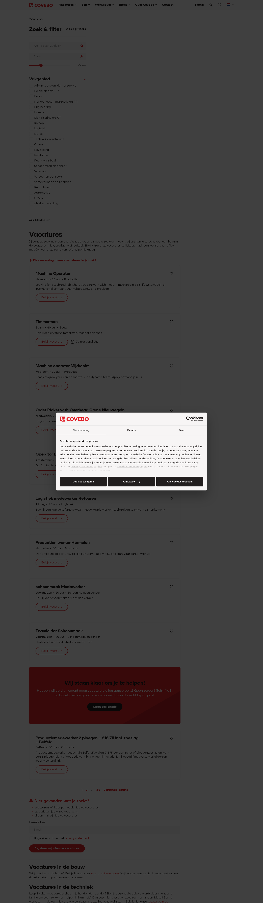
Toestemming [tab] (81, 430)
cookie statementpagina (132, 466)
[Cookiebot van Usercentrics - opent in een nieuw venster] (188, 419)
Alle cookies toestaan (83, 481)
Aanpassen (131, 481)
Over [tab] (182, 430)
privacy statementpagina (86, 466)
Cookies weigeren (178, 481)
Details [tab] (131, 430)
